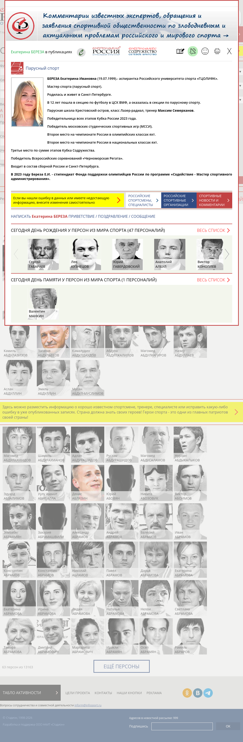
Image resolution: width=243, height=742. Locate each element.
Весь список (211, 232)
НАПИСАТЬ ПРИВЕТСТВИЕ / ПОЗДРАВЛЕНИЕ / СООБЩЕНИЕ (83, 218)
